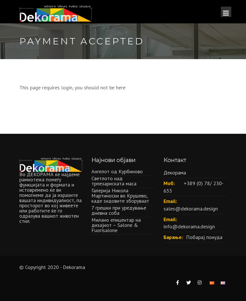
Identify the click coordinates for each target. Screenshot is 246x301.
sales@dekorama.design (191, 208)
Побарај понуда (204, 237)
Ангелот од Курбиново (117, 171)
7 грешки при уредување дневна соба (118, 210)
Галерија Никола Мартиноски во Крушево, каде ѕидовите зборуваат (120, 195)
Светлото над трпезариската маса (113, 181)
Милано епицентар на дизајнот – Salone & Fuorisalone (116, 225)
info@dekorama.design (189, 226)
